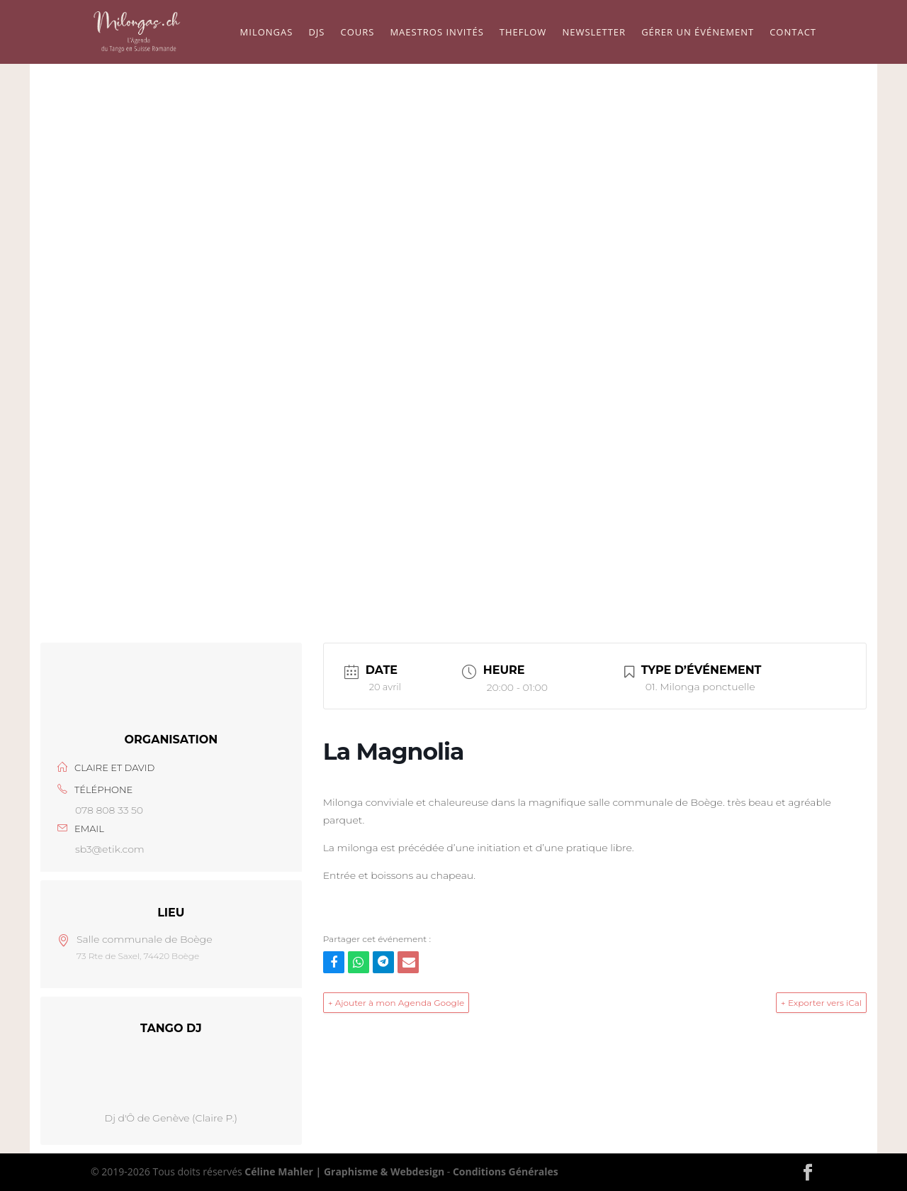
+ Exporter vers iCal (821, 1002)
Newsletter (594, 32)
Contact (793, 32)
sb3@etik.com (110, 849)
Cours (357, 32)
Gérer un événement (697, 32)
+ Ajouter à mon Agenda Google (396, 1002)
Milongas (266, 32)
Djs (316, 32)
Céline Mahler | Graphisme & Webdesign (344, 1171)
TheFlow (523, 32)
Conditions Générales (505, 1171)
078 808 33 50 (109, 810)
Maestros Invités (436, 32)
